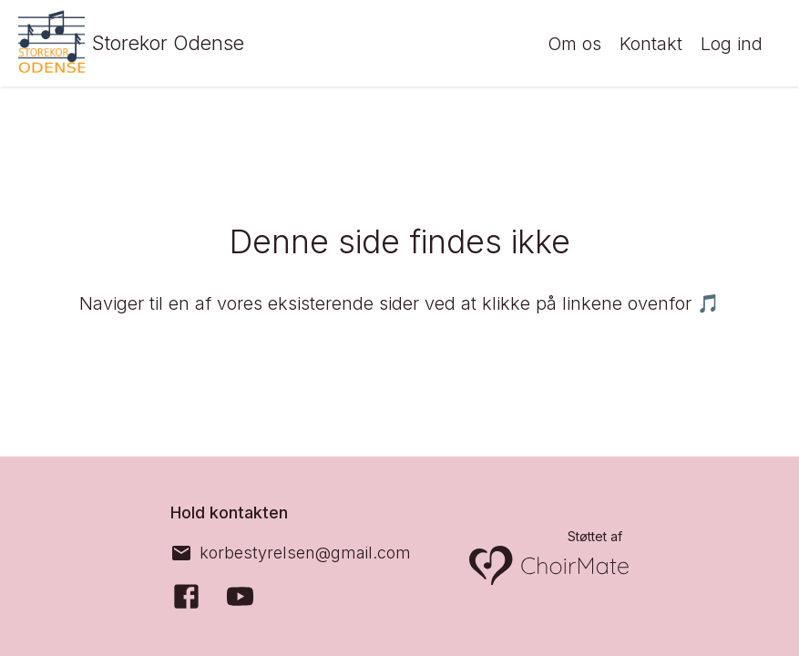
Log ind (732, 44)
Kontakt (651, 44)
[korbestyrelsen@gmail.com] (290, 553)
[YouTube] (240, 596)
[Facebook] (186, 596)
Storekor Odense (177, 43)
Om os (574, 44)
